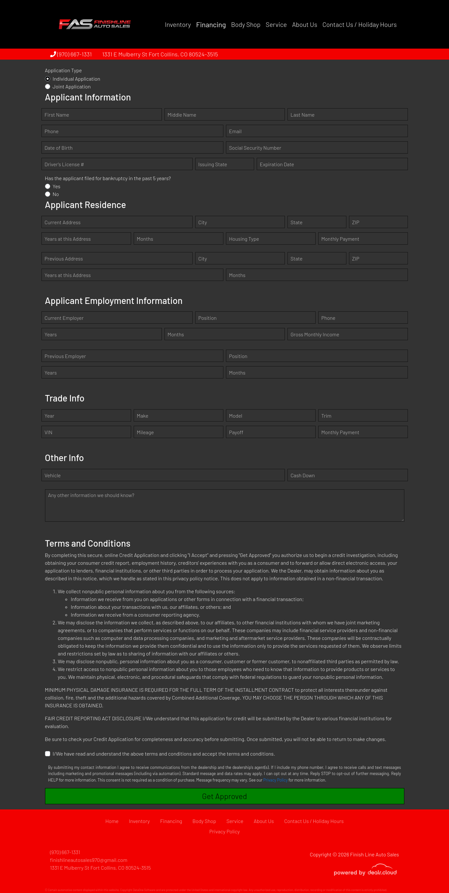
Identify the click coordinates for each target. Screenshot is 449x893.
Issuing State (212, 164)
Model (235, 415)
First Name (57, 114)
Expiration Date (277, 164)
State (297, 222)
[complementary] (429, 873)
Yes (57, 186)
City (202, 222)
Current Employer (64, 318)
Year (49, 415)
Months (145, 239)
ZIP (355, 222)
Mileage (145, 432)
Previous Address (64, 258)
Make (143, 415)
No (56, 194)
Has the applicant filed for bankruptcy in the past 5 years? (108, 178)
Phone (52, 131)
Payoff (236, 432)
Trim (326, 415)
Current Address (63, 222)
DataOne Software (144, 890)
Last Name (303, 114)
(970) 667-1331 (71, 54)
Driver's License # (64, 164)
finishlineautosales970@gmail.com (89, 860)
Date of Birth (59, 148)
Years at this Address (68, 239)
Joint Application (72, 86)
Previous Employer (65, 356)
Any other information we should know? (91, 495)
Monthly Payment (340, 239)
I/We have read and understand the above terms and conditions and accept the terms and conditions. (164, 753)
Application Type (63, 70)
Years (51, 334)
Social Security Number (255, 148)
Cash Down (303, 475)
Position (207, 318)
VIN (48, 432)
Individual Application (76, 78)
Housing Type (244, 239)
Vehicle (53, 475)
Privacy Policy (275, 780)
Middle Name (182, 114)
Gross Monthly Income (315, 334)
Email (235, 131)
